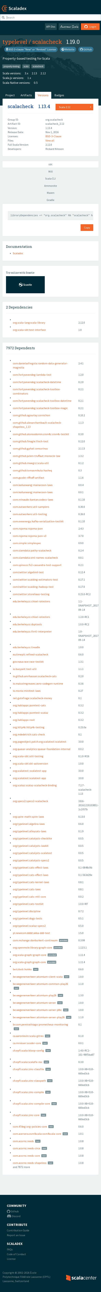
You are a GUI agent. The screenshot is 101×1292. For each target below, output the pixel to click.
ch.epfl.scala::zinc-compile (28, 1092)
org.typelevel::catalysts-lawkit (31, 845)
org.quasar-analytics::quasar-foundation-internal (41, 749)
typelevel (15, 41)
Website (68, 49)
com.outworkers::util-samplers (31, 506)
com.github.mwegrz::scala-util (31, 463)
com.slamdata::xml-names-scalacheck (35, 557)
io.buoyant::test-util (25, 669)
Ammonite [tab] (50, 185)
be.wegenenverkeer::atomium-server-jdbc (37, 1010)
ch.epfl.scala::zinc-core (26, 1115)
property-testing (11, 66)
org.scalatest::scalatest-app (29, 778)
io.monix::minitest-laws (27, 690)
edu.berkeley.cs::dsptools (27, 624)
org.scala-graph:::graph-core (29, 955)
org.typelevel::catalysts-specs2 (31, 860)
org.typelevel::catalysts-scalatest (32, 853)
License (11, 1258)
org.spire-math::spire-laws (28, 816)
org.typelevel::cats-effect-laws (30, 867)
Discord (13, 1216)
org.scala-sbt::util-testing (28, 756)
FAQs (10, 1249)
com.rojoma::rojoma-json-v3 (29, 536)
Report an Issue (16, 1235)
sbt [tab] (50, 164)
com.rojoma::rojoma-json (28, 528)
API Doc (50, 26)
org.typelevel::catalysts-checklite (32, 838)
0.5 (36, 83)
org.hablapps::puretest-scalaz (30, 712)
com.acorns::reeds (23, 1141)
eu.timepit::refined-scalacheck (30, 654)
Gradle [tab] (50, 200)
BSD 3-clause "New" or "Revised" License (31, 49)
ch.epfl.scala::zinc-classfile (28, 1069)
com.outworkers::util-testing (30, 514)
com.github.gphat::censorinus (30, 448)
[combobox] (74, 107)
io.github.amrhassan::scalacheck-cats (35, 676)
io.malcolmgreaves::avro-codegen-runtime (38, 683)
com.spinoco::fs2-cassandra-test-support (37, 565)
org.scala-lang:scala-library (29, 322)
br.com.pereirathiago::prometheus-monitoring (40, 1024)
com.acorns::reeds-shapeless (29, 1163)
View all (49, 140)
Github (13, 1211)
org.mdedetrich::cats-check (29, 734)
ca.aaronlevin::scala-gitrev (28, 1036)
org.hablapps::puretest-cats (29, 705)
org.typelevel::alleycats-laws (29, 831)
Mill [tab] (50, 171)
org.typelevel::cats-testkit (28, 904)
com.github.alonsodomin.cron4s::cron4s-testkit (41, 434)
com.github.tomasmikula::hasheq (32, 470)
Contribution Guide (18, 1230)
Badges (59, 95)
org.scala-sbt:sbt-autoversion (30, 763)
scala (26, 66)
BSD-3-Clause (53, 136)
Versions (43, 95)
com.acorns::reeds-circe (26, 1148)
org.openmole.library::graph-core (32, 947)
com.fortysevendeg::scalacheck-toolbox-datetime (42, 400)
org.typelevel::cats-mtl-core (29, 896)
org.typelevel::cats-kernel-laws (31, 882)
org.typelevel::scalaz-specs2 (29, 925)
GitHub (86, 49)
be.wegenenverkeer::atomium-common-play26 (40, 984)
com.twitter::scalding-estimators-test (35, 579)
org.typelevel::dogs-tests (27, 918)
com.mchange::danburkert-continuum (35, 940)
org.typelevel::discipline (26, 911)
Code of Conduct (16, 1254)
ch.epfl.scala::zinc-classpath (29, 1080)
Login (90, 26)
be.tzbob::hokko (22, 969)
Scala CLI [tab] (50, 178)
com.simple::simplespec (27, 543)
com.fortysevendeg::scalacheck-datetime (37, 382)
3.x (26, 73)
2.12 (43, 73)
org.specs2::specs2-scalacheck (30, 801)
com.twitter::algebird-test (28, 572)
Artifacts (26, 95)
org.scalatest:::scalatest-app (29, 770)
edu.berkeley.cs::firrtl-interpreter (32, 631)
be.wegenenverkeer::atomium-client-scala (38, 976)
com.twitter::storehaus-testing (31, 594)
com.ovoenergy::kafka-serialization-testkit (38, 521)
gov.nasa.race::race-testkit (28, 661)
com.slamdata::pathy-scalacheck (32, 550)
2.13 (34, 73)
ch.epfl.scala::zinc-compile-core (31, 1103)
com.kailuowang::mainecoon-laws (33, 485)
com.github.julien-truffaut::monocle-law (36, 456)
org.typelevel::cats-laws (27, 889)
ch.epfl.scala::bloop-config (28, 1050)
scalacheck (47, 41)
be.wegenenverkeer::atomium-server (34, 1002)
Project (10, 95)
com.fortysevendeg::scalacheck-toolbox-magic (40, 408)
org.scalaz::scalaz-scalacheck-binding (35, 785)
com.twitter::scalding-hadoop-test (33, 586)
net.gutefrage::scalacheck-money (32, 698)
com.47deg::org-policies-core (30, 1126)
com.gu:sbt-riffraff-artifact (28, 477)
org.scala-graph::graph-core (29, 962)
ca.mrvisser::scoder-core (27, 1043)
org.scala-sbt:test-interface (29, 329)
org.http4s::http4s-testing (28, 727)
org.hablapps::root (24, 720)
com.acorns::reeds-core (26, 1155)
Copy (87, 227)
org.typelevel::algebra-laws (29, 824)
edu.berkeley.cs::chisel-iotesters (31, 601)
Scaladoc (18, 253)
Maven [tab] (50, 192)
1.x (29, 78)
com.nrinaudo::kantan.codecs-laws (33, 499)
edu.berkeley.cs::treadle (26, 647)
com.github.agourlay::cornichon (31, 415)
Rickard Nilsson (54, 149)
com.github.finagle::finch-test (30, 441)
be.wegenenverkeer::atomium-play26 (34, 995)
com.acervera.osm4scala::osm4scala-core (37, 1133)
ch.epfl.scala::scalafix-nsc (27, 1062)
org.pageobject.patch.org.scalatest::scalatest (39, 741)
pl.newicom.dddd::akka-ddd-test (31, 933)
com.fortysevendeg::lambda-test (32, 374)
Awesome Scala (69, 26)
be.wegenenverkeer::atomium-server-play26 (39, 1017)
